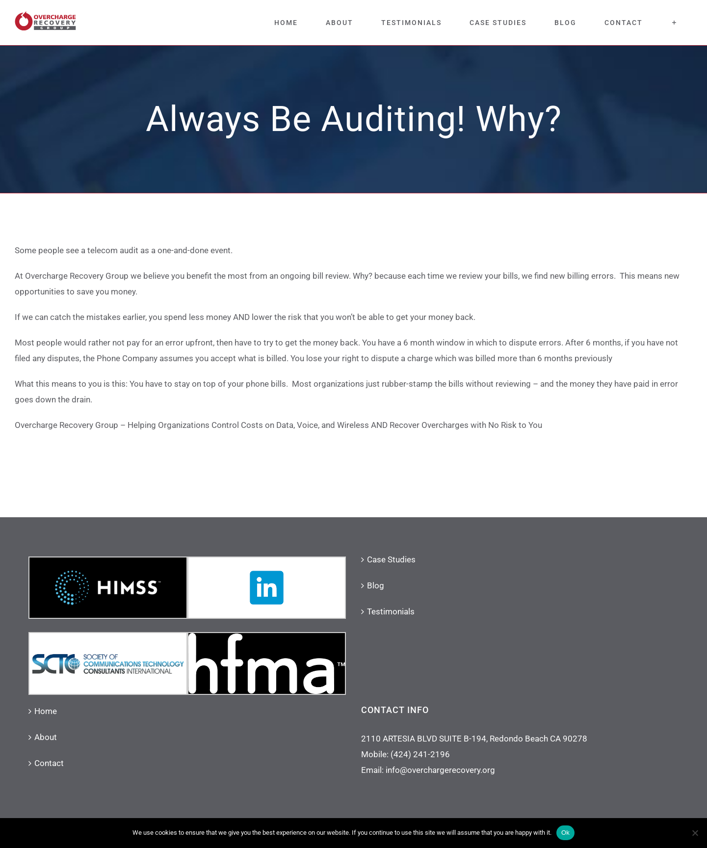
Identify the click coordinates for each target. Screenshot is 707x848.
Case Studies (391, 559)
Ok (565, 832)
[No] (695, 833)
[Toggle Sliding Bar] (674, 22)
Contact (49, 763)
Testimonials (391, 611)
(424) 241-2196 (420, 754)
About (45, 737)
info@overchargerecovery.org (440, 770)
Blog (375, 585)
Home (45, 711)
